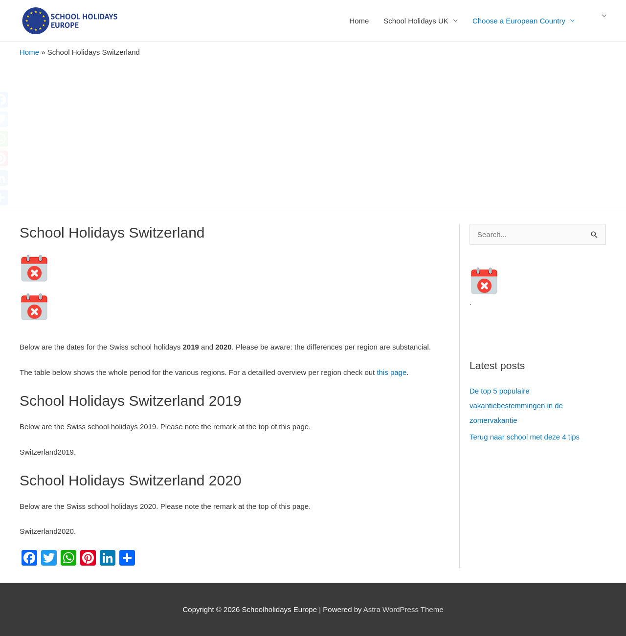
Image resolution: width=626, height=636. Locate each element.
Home (359, 21)
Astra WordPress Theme (403, 609)
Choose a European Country (518, 21)
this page (391, 372)
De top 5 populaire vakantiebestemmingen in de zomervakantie (516, 405)
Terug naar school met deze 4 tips (525, 437)
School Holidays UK (415, 21)
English (599, 21)
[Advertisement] (313, 130)
